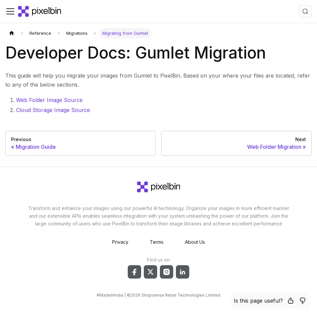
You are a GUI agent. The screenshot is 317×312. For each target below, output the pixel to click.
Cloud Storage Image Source (53, 110)
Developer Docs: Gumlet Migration (135, 53)
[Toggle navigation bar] (10, 11)
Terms (157, 242)
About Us (195, 242)
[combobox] (305, 11)
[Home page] (11, 33)
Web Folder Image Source (49, 100)
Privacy (120, 242)
